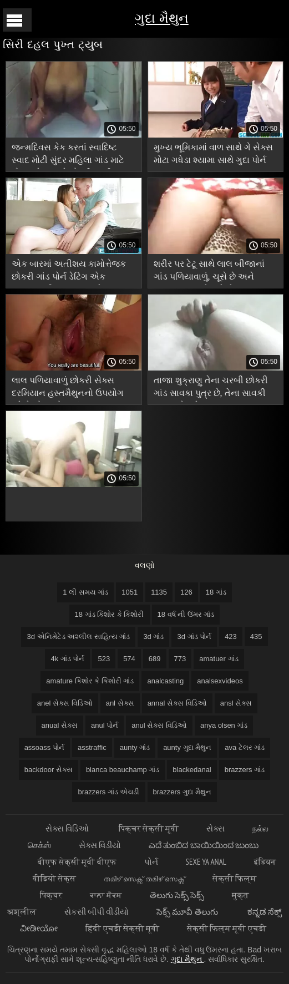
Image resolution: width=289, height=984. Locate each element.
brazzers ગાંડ (245, 769)
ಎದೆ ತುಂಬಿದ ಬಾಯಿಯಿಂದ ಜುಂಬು (203, 845)
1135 (159, 592)
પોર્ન (151, 861)
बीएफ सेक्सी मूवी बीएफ (77, 861)
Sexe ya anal (206, 861)
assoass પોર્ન (44, 747)
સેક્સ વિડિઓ (67, 828)
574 (129, 659)
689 (155, 659)
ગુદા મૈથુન (162, 18)
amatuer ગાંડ (218, 659)
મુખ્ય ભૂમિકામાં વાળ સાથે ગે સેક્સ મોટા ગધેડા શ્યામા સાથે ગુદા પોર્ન (213, 154)
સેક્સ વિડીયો (100, 845)
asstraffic (92, 747)
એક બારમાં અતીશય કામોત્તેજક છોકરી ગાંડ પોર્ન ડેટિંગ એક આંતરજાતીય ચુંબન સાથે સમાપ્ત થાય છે (71, 272)
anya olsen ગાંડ (224, 725)
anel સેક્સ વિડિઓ (65, 703)
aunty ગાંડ (135, 747)
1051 (129, 592)
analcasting (165, 681)
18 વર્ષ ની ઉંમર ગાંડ (186, 614)
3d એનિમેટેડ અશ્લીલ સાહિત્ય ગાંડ (78, 636)
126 (186, 592)
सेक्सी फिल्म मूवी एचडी (226, 928)
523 (104, 659)
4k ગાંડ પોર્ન (67, 659)
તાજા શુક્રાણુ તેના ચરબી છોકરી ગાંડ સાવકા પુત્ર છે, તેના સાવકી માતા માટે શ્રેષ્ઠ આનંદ (211, 389)
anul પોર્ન (104, 725)
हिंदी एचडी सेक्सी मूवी (122, 928)
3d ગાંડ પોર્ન (194, 636)
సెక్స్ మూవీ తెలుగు (188, 911)
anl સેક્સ (120, 703)
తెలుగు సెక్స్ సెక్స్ (177, 895)
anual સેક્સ (60, 725)
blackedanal (192, 769)
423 (231, 636)
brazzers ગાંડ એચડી (108, 792)
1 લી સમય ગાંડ (85, 592)
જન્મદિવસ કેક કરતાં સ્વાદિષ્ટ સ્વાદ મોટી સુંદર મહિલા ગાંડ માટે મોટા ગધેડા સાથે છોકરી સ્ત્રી (68, 156)
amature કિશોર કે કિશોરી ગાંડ (90, 681)
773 (180, 659)
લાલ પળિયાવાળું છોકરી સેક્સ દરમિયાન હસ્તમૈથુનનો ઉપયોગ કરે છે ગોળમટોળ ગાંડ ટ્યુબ (68, 389)
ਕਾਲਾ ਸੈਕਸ (106, 895)
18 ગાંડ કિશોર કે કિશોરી (109, 614)
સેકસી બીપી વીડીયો (96, 911)
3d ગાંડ (153, 636)
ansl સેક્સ (236, 703)
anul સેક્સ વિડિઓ (159, 725)
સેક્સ (215, 828)
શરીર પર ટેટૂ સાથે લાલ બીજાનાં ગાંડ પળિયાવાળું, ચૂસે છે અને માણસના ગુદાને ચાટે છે (209, 272)
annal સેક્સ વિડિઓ (177, 703)
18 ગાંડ (216, 592)
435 (256, 636)
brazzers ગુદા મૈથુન (182, 792)
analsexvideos (219, 681)
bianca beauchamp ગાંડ (122, 769)
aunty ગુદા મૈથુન (187, 747)
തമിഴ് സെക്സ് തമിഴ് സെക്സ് (144, 878)
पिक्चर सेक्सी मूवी (149, 828)
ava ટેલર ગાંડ (245, 747)
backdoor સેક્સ (48, 769)
